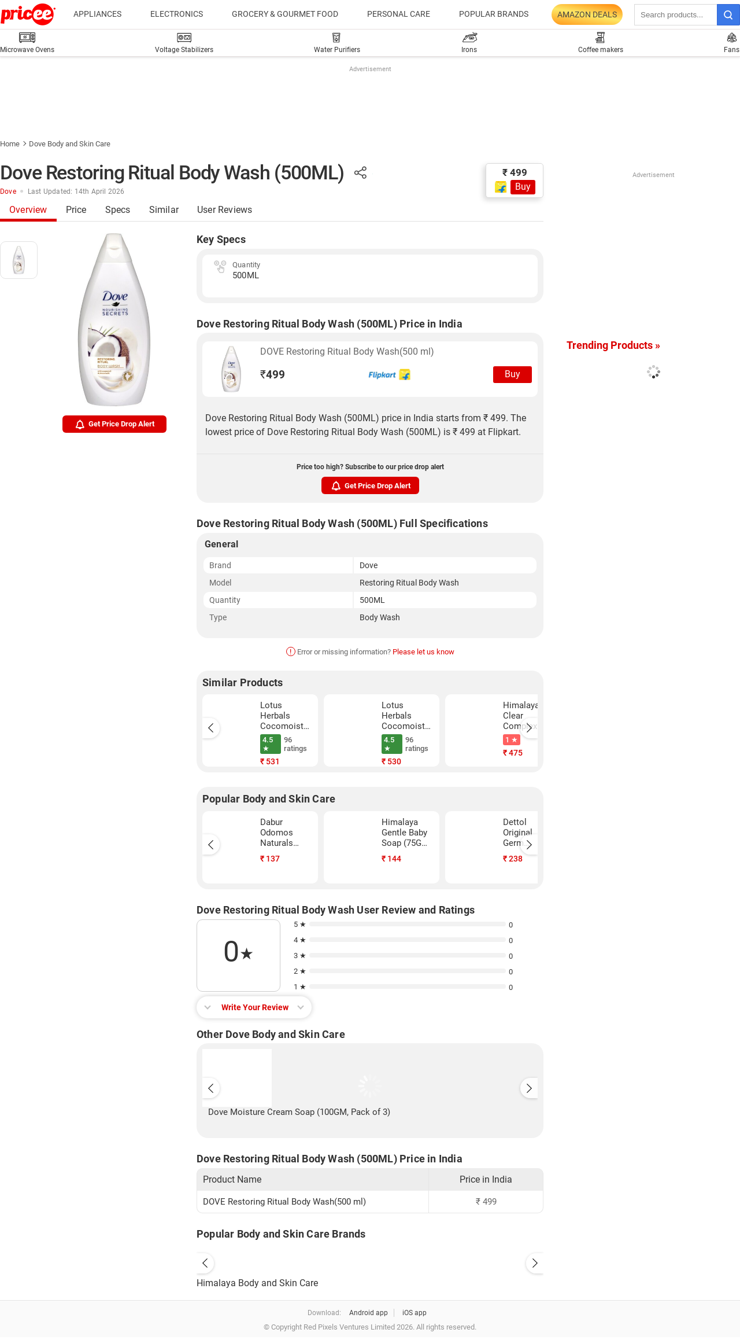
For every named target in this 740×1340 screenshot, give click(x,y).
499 (272, 374)
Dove (8, 191)
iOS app (414, 1313)
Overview (28, 209)
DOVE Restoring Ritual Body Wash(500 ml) (347, 351)
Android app (368, 1313)
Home (10, 143)
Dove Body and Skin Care (69, 143)
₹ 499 (514, 172)
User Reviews (224, 209)
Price (76, 209)
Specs (118, 209)
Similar (164, 209)
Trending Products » (613, 345)
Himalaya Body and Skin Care (257, 1283)
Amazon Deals (587, 14)
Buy (523, 186)
